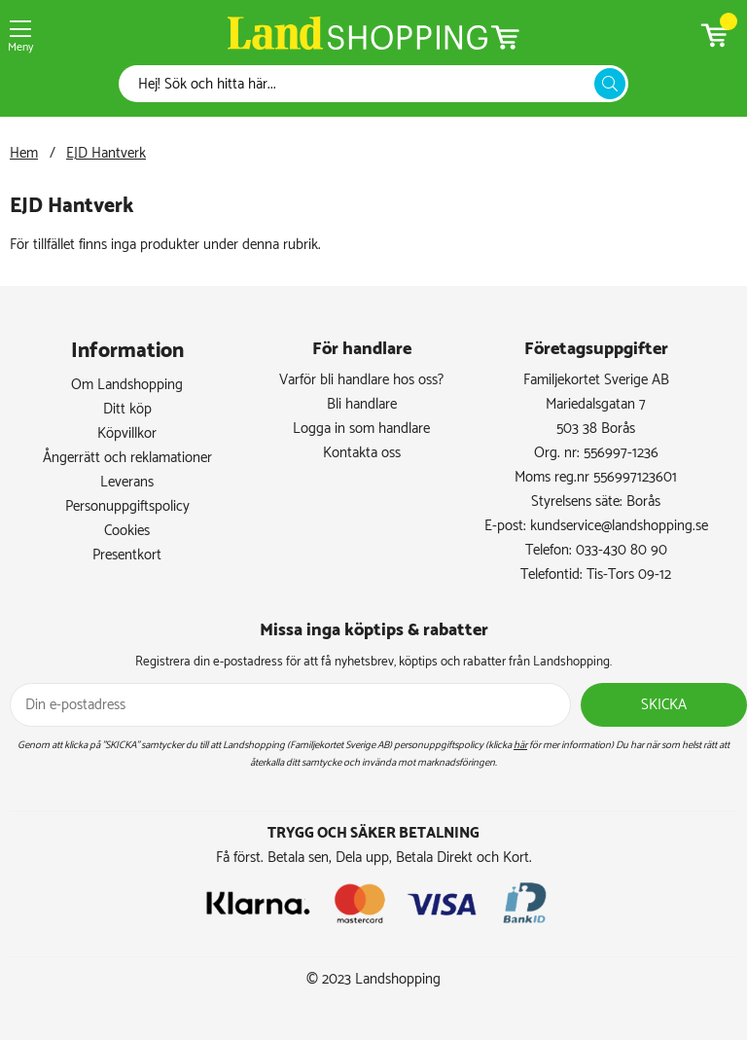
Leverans (127, 482)
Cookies (127, 531)
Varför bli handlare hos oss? (361, 380)
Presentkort (126, 555)
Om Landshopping (127, 385)
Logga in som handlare (361, 428)
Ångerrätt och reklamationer (127, 458)
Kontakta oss (362, 453)
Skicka (664, 705)
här (520, 745)
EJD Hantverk (106, 153)
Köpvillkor (127, 433)
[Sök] (361, 84)
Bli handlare (362, 404)
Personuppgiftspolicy (127, 506)
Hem (24, 153)
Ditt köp (127, 409)
